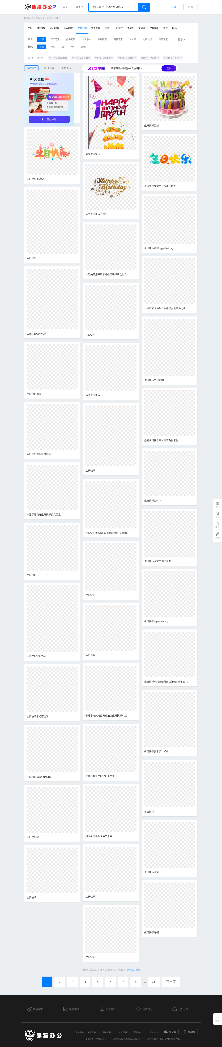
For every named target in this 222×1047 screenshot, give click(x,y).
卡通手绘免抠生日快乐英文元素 (44, 514)
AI (62, 47)
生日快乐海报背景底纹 (39, 454)
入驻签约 (153, 1032)
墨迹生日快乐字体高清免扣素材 (161, 440)
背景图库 (95, 28)
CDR (83, 47)
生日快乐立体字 (152, 500)
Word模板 (54, 28)
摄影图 (130, 28)
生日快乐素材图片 (58, 58)
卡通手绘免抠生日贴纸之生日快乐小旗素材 (108, 715)
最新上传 (66, 68)
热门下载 (49, 68)
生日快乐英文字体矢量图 (157, 561)
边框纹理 (147, 39)
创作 (169, 68)
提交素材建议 (133, 970)
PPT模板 (41, 28)
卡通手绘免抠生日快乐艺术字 (160, 186)
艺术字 (132, 39)
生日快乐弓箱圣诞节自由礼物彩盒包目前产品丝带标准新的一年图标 (166, 681)
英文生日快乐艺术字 (96, 214)
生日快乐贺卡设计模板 (156, 751)
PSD (52, 47)
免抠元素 (40, 18)
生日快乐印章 (151, 872)
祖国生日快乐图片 (150, 58)
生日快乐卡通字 (35, 179)
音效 (165, 28)
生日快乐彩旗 (34, 394)
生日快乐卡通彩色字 (38, 716)
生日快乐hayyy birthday (39, 777)
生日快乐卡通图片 (127, 58)
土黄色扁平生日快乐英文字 (100, 776)
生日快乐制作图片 (104, 58)
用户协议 (107, 1032)
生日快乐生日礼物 (154, 380)
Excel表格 (68, 28)
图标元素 (118, 39)
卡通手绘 (86, 39)
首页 (65, 7)
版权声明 (122, 1032)
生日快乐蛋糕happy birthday (158, 248)
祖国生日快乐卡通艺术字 (99, 836)
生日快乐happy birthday (156, 621)
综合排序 (31, 68)
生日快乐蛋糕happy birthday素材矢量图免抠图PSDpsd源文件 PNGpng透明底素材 (108, 533)
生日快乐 (31, 258)
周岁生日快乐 (54, 18)
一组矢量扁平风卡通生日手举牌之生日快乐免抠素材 (108, 274)
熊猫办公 (28, 18)
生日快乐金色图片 (173, 58)
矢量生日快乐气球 (36, 333)
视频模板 (154, 28)
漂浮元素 (54, 39)
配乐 (174, 28)
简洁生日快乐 (93, 395)
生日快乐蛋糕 (151, 125)
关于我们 (91, 1032)
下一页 (171, 982)
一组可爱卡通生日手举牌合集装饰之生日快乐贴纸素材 (166, 308)
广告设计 (118, 28)
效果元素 (70, 39)
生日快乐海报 (151, 932)
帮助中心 (138, 1032)
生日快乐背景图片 (81, 58)
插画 (107, 28)
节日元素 (163, 39)
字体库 (141, 28)
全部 (30, 28)
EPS (72, 47)
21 (153, 982)
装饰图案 (102, 39)
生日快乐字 (33, 837)
